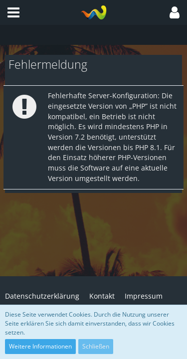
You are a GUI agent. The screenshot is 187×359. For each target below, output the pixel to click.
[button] (13, 12)
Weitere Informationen (40, 346)
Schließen (95, 346)
